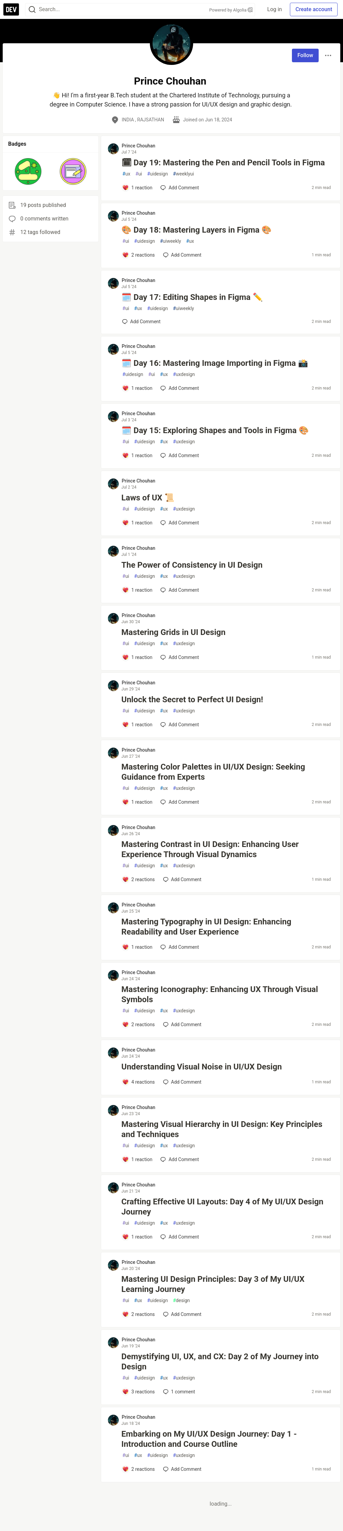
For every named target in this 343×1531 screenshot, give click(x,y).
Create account (313, 9)
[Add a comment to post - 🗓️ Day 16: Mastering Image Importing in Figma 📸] (137, 388)
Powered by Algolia (230, 10)
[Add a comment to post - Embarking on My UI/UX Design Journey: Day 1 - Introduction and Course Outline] (138, 1469)
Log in (274, 9)
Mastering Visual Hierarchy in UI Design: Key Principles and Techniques (221, 1129)
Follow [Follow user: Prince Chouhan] (305, 55)
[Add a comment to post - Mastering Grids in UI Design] (137, 657)
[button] (28, 171)
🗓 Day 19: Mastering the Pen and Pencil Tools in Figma (223, 162)
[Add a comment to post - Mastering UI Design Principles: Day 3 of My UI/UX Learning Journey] (138, 1314)
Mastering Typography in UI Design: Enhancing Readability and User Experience (206, 927)
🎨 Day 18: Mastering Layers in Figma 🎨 (196, 230)
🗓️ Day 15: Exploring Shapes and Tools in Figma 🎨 (215, 430)
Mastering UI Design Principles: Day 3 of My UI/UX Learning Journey (213, 1284)
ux (126, 174)
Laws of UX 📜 (148, 497)
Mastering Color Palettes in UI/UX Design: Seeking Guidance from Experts (213, 772)
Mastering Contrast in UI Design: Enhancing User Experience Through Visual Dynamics (210, 849)
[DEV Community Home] (11, 9)
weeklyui (183, 174)
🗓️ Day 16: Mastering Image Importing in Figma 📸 (214, 363)
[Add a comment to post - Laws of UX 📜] (137, 523)
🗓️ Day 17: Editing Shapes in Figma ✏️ (192, 297)
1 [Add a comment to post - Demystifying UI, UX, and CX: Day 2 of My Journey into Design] (178, 1392)
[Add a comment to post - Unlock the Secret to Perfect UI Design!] (137, 725)
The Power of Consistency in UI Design (191, 565)
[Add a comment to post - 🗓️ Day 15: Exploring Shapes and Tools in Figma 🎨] (137, 455)
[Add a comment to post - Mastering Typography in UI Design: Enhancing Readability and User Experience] (137, 947)
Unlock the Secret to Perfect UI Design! (192, 699)
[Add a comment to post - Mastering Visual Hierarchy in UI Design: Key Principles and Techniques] (137, 1159)
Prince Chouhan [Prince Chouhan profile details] (138, 145)
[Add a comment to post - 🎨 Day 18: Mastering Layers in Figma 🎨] (138, 255)
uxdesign (184, 374)
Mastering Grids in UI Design (173, 632)
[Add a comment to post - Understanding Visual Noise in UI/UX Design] (138, 1082)
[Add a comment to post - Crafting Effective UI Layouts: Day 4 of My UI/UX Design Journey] (137, 1237)
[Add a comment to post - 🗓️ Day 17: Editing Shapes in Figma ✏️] (141, 321)
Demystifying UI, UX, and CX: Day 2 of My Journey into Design (220, 1361)
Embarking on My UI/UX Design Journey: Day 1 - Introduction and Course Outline (209, 1439)
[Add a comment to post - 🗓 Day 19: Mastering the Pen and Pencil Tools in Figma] (137, 188)
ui (138, 174)
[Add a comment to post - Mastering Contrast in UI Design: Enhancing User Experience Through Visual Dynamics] (138, 879)
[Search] (32, 9)
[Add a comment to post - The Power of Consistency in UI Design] (137, 590)
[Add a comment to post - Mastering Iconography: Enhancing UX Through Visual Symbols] (138, 1024)
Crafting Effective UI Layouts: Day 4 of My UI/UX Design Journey (222, 1207)
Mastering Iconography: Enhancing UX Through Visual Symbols (219, 994)
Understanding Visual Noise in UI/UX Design (201, 1066)
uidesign (157, 174)
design (181, 1300)
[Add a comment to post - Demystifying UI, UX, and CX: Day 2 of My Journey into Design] (138, 1392)
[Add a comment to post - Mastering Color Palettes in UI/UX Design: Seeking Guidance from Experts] (137, 802)
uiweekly (170, 241)
